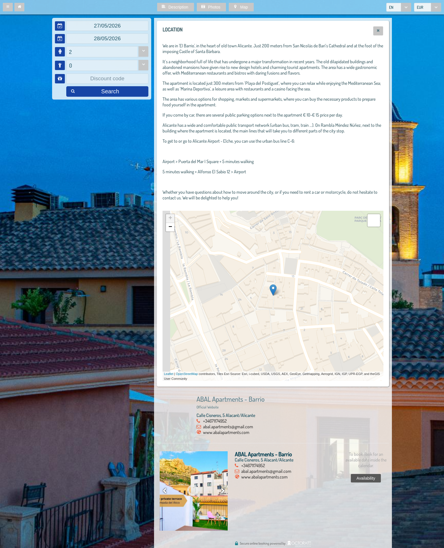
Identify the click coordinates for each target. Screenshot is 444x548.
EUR (420, 7)
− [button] (170, 227)
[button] (8, 7)
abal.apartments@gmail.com (228, 426)
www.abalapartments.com (226, 432)
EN (391, 7)
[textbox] (107, 26)
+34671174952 (215, 421)
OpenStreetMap (187, 374)
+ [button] (170, 218)
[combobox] (398, 7)
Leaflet (168, 374)
